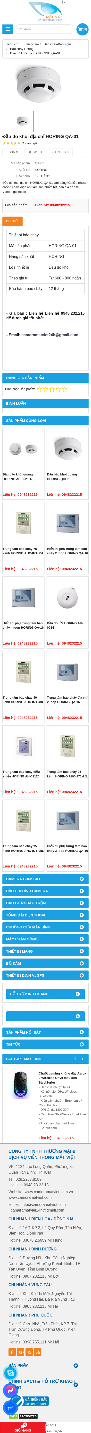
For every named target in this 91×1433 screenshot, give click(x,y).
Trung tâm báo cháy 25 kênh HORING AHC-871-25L (67, 774)
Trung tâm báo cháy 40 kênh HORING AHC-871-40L (23, 700)
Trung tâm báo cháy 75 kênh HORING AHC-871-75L (23, 551)
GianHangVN (54, 1431)
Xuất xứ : (25, 170)
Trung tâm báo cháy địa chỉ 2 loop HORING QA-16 (67, 700)
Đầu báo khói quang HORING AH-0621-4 (18, 477)
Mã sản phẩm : (21, 163)
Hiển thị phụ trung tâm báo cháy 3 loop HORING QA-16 (67, 848)
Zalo (10, 1408)
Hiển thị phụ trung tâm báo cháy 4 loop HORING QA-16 (23, 625)
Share (12, 152)
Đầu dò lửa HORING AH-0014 (65, 625)
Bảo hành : (24, 176)
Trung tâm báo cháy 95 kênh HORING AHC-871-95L (23, 848)
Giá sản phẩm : (17, 205)
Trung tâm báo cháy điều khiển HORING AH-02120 (21, 774)
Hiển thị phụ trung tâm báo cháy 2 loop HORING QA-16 (67, 551)
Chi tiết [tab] (12, 221)
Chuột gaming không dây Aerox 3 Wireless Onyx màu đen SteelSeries (62, 1078)
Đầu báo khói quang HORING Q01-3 (62, 477)
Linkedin (60, 152)
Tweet (35, 152)
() (85, 29)
